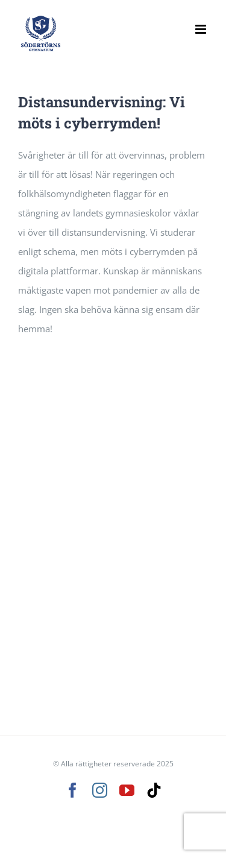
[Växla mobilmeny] (201, 29)
